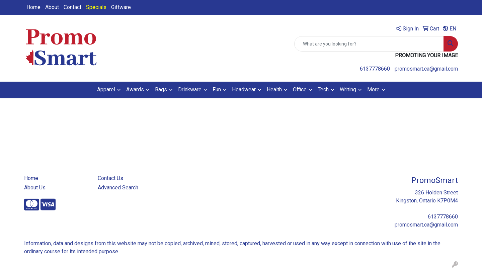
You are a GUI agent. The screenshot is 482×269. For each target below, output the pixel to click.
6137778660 (375, 69)
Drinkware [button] (190, 89)
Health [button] (274, 89)
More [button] (373, 89)
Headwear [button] (244, 89)
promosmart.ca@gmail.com (426, 69)
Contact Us (110, 178)
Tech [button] (323, 89)
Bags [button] (161, 89)
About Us (35, 187)
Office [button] (300, 89)
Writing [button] (348, 89)
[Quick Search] (369, 44)
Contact (72, 7)
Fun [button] (217, 89)
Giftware (121, 7)
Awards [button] (135, 89)
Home (33, 7)
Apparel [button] (106, 89)
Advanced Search (118, 187)
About (52, 7)
